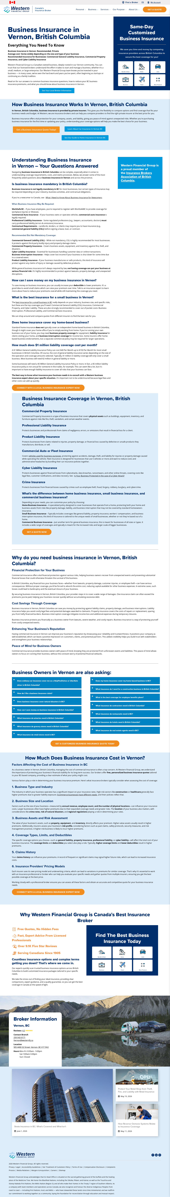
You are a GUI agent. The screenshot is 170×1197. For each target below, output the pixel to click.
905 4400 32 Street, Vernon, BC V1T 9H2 (31, 1047)
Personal (81, 9)
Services (105, 9)
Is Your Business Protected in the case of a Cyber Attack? (99, 476)
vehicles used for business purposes (45, 456)
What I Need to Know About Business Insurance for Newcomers (74, 197)
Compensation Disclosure (94, 1167)
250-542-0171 (19, 1037)
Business (93, 9)
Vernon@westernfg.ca (23, 1040)
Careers (54, 1170)
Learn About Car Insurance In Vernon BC (85, 129)
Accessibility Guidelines (31, 1167)
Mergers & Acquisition (40, 1170)
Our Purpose (119, 9)
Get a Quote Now (37, 532)
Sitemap (62, 1170)
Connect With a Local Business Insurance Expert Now (48, 387)
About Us (134, 9)
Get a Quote (155, 9)
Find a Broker (131, 2)
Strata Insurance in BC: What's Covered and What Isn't (40, 1126)
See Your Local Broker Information (56, 90)
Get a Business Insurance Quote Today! (36, 129)
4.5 (23, 1030)
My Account (156, 2)
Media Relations (23, 1170)
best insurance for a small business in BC (34, 302)
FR (143, 2)
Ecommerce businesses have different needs (77, 794)
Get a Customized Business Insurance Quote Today (85, 743)
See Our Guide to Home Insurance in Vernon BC (85, 138)
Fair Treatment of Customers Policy (56, 1167)
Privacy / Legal (14, 1167)
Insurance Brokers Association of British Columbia (136, 177)
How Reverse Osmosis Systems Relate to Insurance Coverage (136, 1125)
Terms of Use (77, 1167)
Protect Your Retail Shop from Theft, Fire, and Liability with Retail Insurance (136, 1090)
